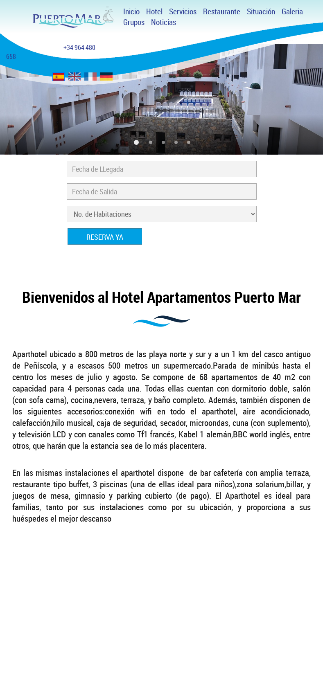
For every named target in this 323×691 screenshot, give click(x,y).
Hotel (154, 11)
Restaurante (221, 11)
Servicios (183, 11)
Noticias (163, 22)
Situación (261, 11)
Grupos (134, 22)
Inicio (131, 11)
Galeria (292, 11)
